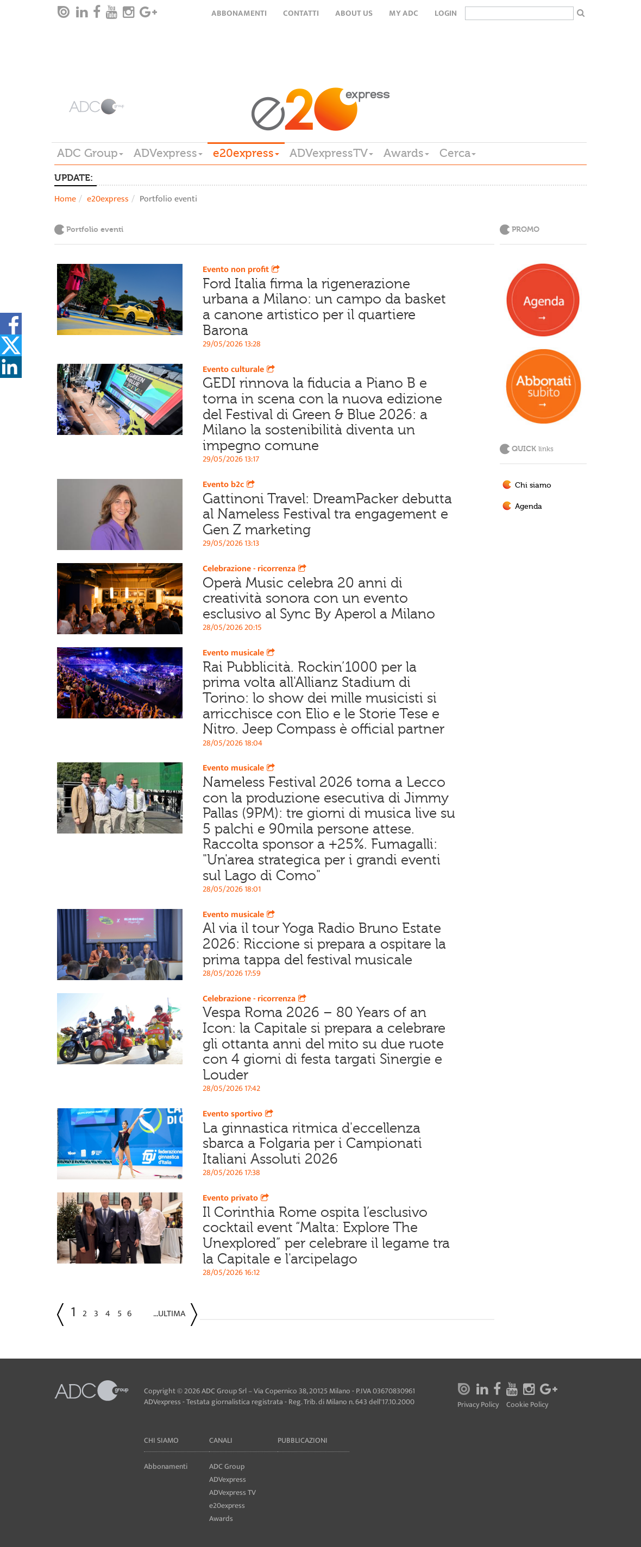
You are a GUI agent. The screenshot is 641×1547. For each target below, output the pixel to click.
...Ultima (169, 1313)
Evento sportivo (239, 1114)
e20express (246, 153)
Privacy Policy (478, 1405)
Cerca (457, 153)
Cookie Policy (527, 1405)
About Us (354, 13)
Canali (220, 1440)
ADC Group (90, 153)
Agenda (528, 506)
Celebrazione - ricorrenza (256, 568)
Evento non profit (242, 269)
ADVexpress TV (232, 1492)
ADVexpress (168, 153)
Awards (406, 153)
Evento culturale (240, 369)
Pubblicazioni (303, 1440)
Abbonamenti (239, 13)
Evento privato (237, 1198)
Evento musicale (240, 653)
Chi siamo (533, 485)
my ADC (403, 13)
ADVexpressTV (331, 153)
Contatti (301, 13)
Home (65, 199)
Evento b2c (230, 484)
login (446, 13)
